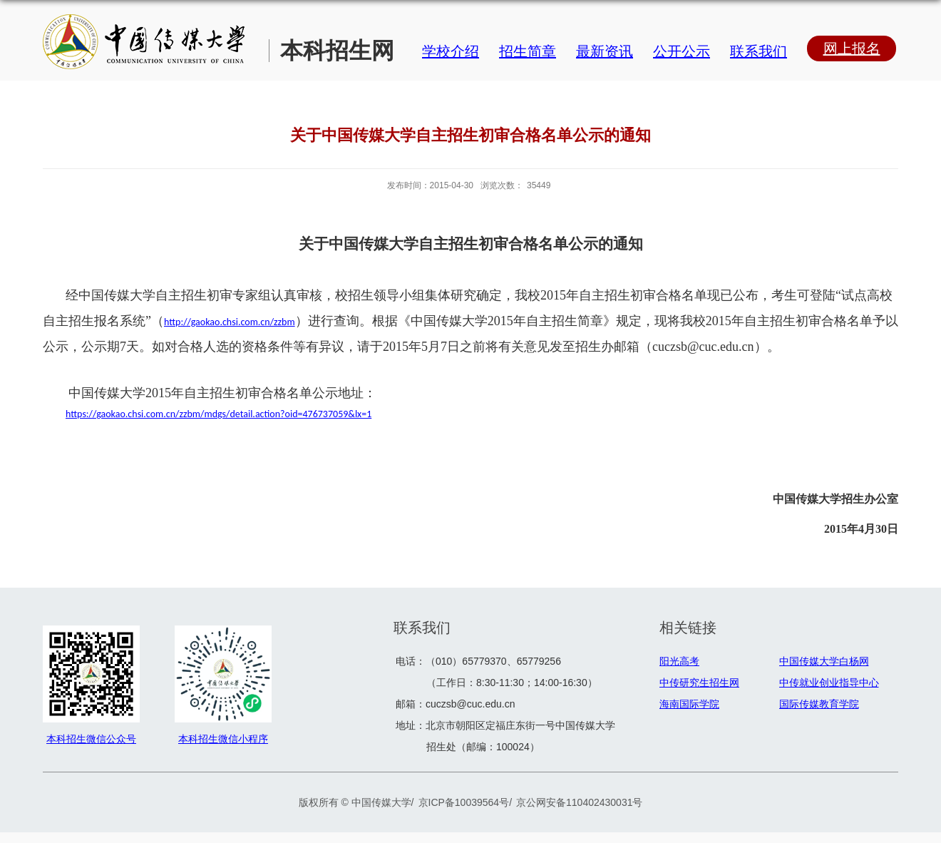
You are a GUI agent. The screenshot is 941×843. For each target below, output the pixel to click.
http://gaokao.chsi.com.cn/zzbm (229, 322)
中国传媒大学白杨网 (824, 661)
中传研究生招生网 (699, 682)
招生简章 (527, 51)
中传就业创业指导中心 (829, 682)
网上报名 (851, 48)
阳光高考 (679, 661)
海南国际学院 (689, 704)
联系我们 (758, 51)
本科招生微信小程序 (223, 739)
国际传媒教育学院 (819, 704)
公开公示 (681, 51)
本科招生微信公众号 (91, 739)
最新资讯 (604, 51)
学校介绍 (450, 51)
